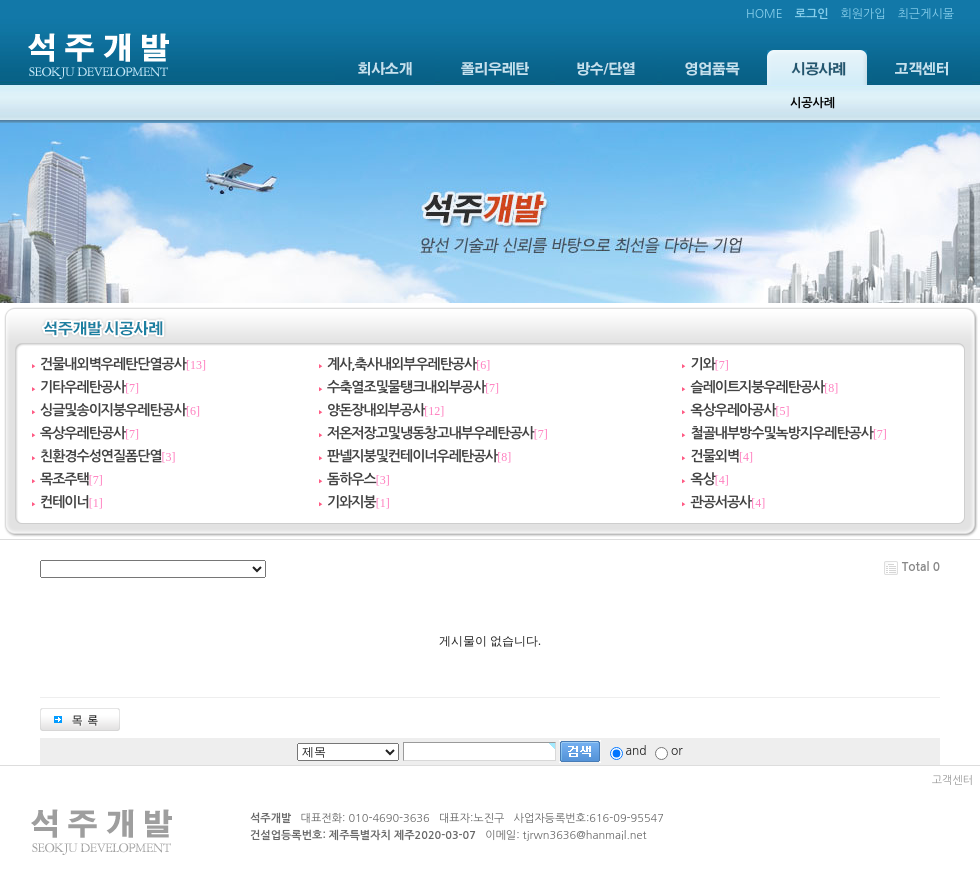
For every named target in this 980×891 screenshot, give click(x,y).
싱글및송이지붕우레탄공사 (113, 410)
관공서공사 (720, 502)
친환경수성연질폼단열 (101, 456)
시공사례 (817, 67)
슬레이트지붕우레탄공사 (757, 387)
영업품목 (712, 67)
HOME (764, 14)
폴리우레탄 (495, 67)
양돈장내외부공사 (375, 410)
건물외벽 (714, 456)
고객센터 (922, 67)
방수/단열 (606, 67)
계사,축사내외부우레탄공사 (401, 364)
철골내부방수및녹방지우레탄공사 (781, 433)
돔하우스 (351, 479)
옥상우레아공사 (732, 410)
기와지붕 (351, 502)
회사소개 (385, 67)
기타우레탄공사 (82, 387)
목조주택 (64, 479)
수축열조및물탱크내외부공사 (406, 387)
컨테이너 (64, 502)
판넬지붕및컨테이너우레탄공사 (412, 456)
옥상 (702, 479)
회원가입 (862, 14)
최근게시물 (926, 14)
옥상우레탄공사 (82, 433)
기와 (702, 364)
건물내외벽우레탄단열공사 (113, 364)
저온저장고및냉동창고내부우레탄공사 (430, 433)
